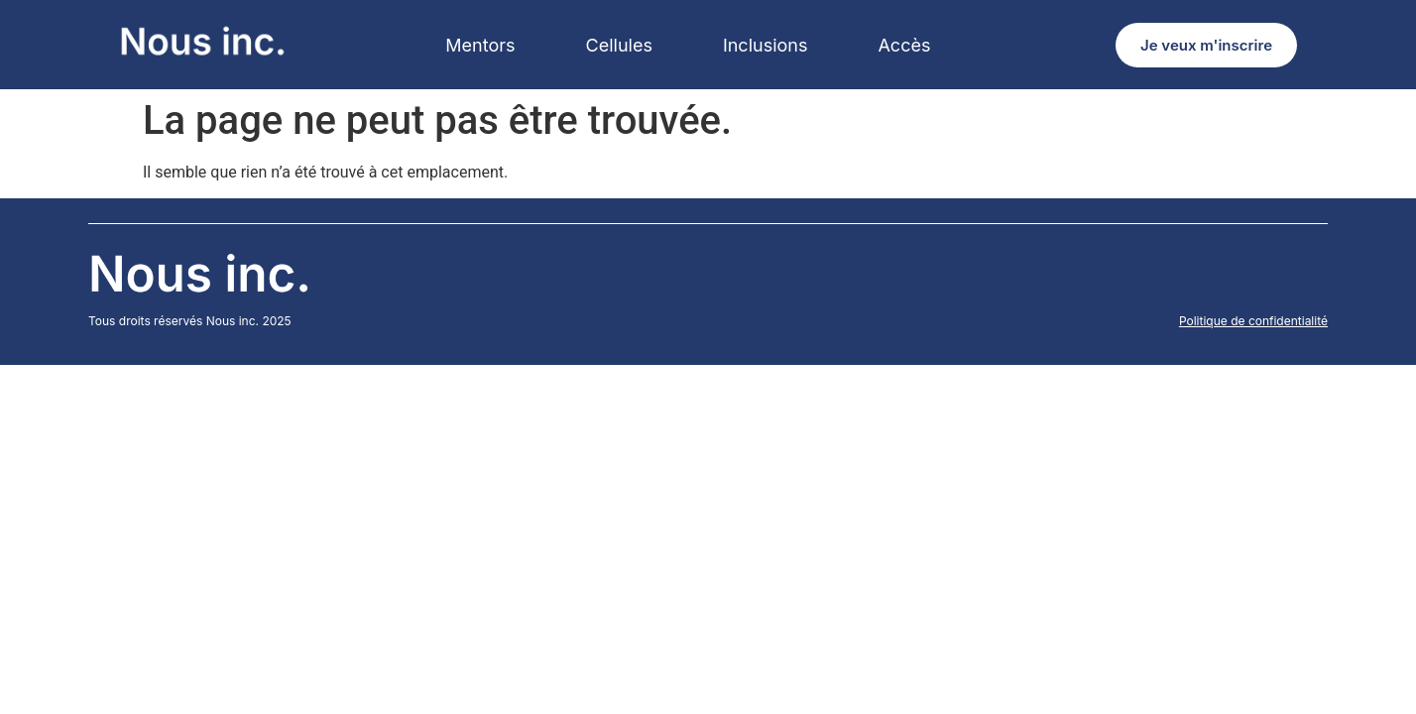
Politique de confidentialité (1253, 320)
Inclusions (765, 45)
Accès (904, 45)
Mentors (480, 45)
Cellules (619, 45)
